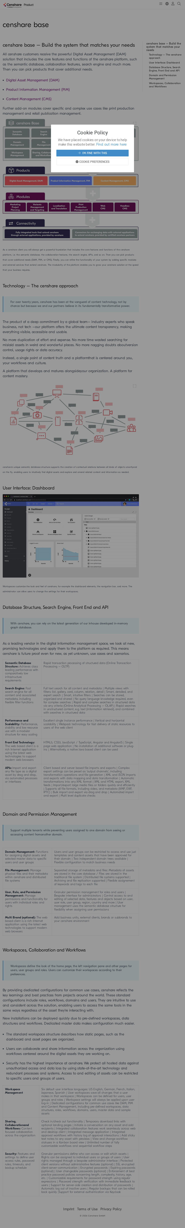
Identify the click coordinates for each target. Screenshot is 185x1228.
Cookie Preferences (92, 161)
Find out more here (111, 144)
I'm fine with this (92, 153)
